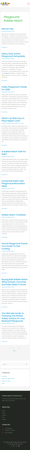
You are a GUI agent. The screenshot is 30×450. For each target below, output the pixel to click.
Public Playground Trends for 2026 (14, 88)
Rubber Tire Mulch (19, 123)
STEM (3, 383)
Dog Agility (4, 376)
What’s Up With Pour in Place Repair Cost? (13, 119)
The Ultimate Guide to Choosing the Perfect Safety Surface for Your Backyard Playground (13, 317)
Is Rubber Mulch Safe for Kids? (14, 153)
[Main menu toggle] (28, 3)
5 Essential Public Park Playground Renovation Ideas (13, 183)
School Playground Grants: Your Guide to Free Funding (15, 246)
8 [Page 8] (19, 348)
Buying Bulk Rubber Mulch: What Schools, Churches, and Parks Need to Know (15, 282)
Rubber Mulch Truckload (14, 214)
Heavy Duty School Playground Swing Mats (13, 55)
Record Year (8, 28)
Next (15, 350)
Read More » (5, 47)
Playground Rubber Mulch (8, 31)
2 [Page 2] (13, 348)
